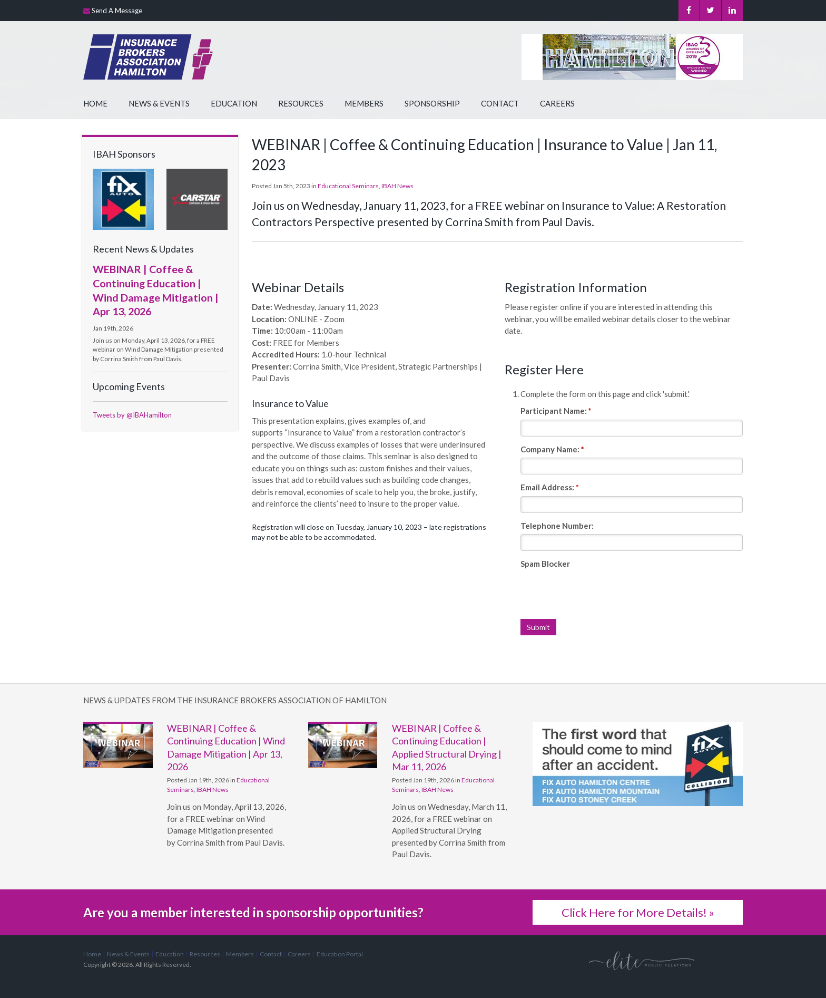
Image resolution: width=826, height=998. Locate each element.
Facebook (688, 10)
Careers (557, 103)
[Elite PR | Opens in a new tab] (641, 960)
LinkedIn (732, 10)
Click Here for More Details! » (638, 912)
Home (95, 103)
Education (234, 103)
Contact (500, 103)
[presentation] (600, 593)
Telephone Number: (557, 525)
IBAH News (397, 186)
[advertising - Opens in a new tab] (123, 198)
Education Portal (340, 954)
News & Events (159, 103)
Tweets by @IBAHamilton (132, 415)
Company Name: (552, 449)
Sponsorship (432, 103)
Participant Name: (556, 410)
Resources (300, 103)
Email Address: (549, 487)
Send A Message (117, 10)
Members (364, 103)
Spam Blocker (545, 563)
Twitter (710, 10)
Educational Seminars (348, 186)
